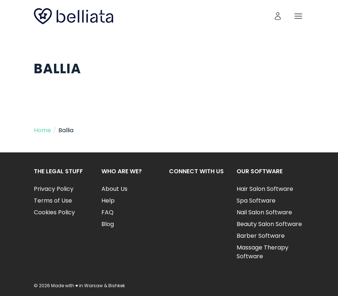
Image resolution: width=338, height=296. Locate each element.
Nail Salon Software (264, 212)
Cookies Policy (54, 212)
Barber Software (261, 236)
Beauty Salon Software (269, 224)
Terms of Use (53, 200)
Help (108, 200)
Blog (107, 224)
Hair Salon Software (265, 189)
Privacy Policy (53, 189)
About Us (114, 189)
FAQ (107, 212)
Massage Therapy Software (262, 251)
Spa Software (256, 200)
